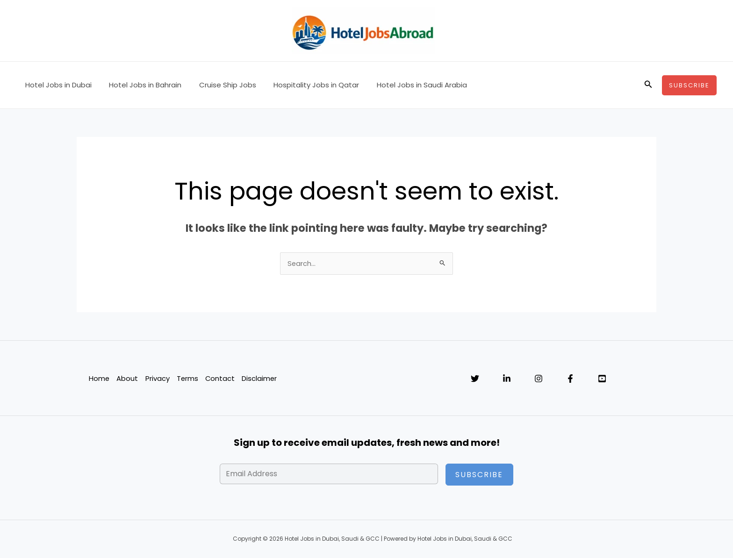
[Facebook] (570, 379)
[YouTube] (602, 379)
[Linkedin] (507, 379)
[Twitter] (475, 379)
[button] (648, 85)
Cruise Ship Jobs (218, 85)
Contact (220, 378)
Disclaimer (260, 378)
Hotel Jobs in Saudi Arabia (406, 85)
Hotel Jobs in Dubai (56, 85)
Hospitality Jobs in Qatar (304, 85)
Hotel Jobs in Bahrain (140, 85)
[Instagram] (538, 379)
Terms (187, 378)
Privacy (157, 378)
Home (98, 378)
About (127, 378)
